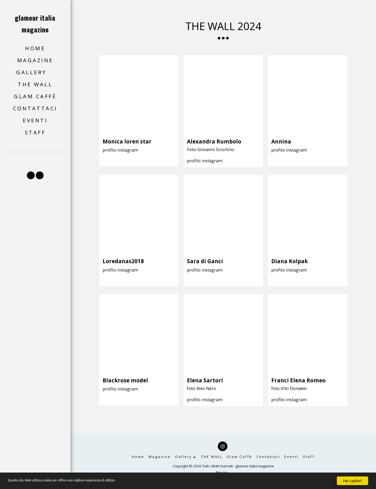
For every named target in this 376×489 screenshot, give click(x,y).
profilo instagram (120, 150)
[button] (35, 72)
